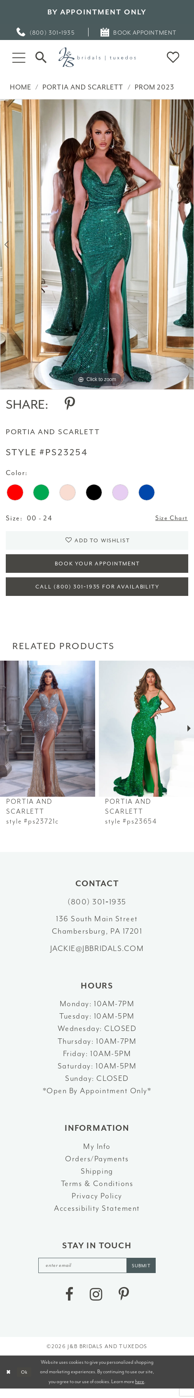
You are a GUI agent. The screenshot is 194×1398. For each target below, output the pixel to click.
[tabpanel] (97, 244)
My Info (97, 1153)
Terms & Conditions (97, 1191)
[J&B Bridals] (97, 57)
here (139, 1390)
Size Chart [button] (170, 518)
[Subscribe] (146, 1273)
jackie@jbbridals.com (97, 956)
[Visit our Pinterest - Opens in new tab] (124, 1303)
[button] (18, 57)
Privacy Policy (97, 1203)
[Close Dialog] (9, 1381)
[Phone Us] (46, 32)
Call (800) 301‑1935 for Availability (97, 593)
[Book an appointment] (139, 32)
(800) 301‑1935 (97, 909)
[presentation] (47, 736)
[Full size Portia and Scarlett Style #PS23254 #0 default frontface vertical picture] (97, 244)
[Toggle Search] (41, 57)
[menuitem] (46, 32)
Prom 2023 (154, 87)
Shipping (97, 1179)
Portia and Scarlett (82, 87)
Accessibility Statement (97, 1216)
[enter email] (97, 1273)
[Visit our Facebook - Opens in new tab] (69, 1303)
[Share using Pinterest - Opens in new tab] (70, 404)
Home (20, 87)
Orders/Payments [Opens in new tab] (97, 1166)
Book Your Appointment (97, 568)
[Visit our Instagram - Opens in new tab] (96, 1303)
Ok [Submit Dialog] (27, 1381)
